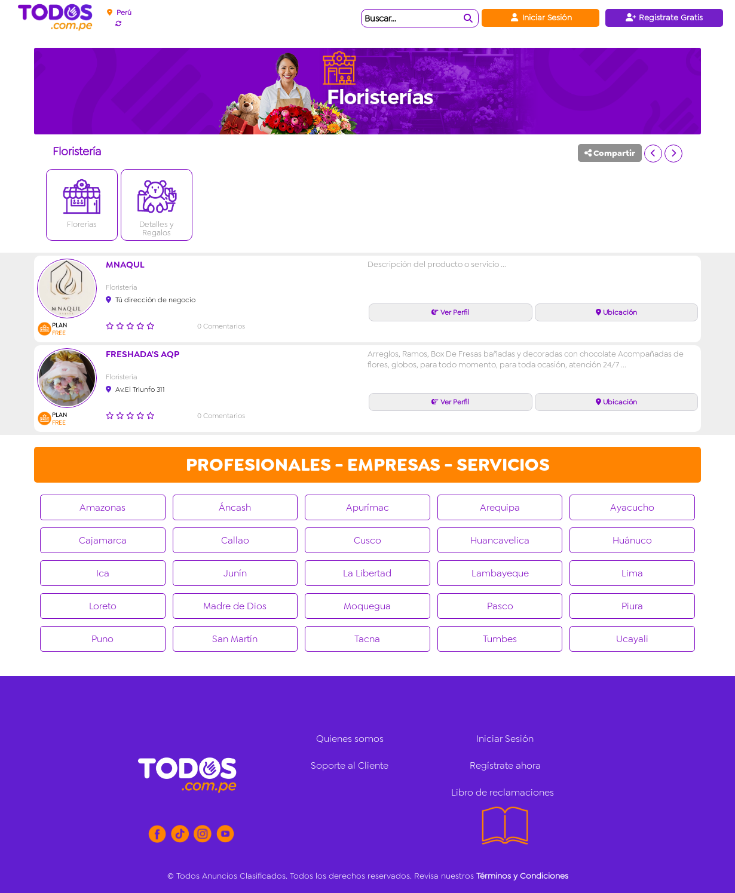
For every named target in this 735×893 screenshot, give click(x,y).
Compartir (609, 153)
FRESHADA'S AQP (142, 354)
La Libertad (367, 573)
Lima (632, 573)
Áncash (235, 507)
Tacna (367, 639)
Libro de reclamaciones (502, 792)
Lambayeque (500, 573)
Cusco (367, 540)
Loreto (103, 606)
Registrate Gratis (664, 17)
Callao (235, 540)
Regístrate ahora (505, 765)
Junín (235, 573)
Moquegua (367, 606)
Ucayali (632, 639)
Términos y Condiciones (522, 875)
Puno (102, 639)
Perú (119, 12)
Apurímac (367, 507)
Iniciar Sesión (540, 17)
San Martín (235, 639)
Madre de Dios (235, 606)
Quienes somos (350, 738)
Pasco (500, 606)
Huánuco (632, 540)
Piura (632, 606)
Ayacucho (632, 507)
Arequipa (500, 507)
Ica (102, 573)
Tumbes (500, 639)
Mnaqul (125, 265)
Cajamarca (103, 540)
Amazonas (102, 507)
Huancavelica (499, 540)
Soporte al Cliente (349, 765)
